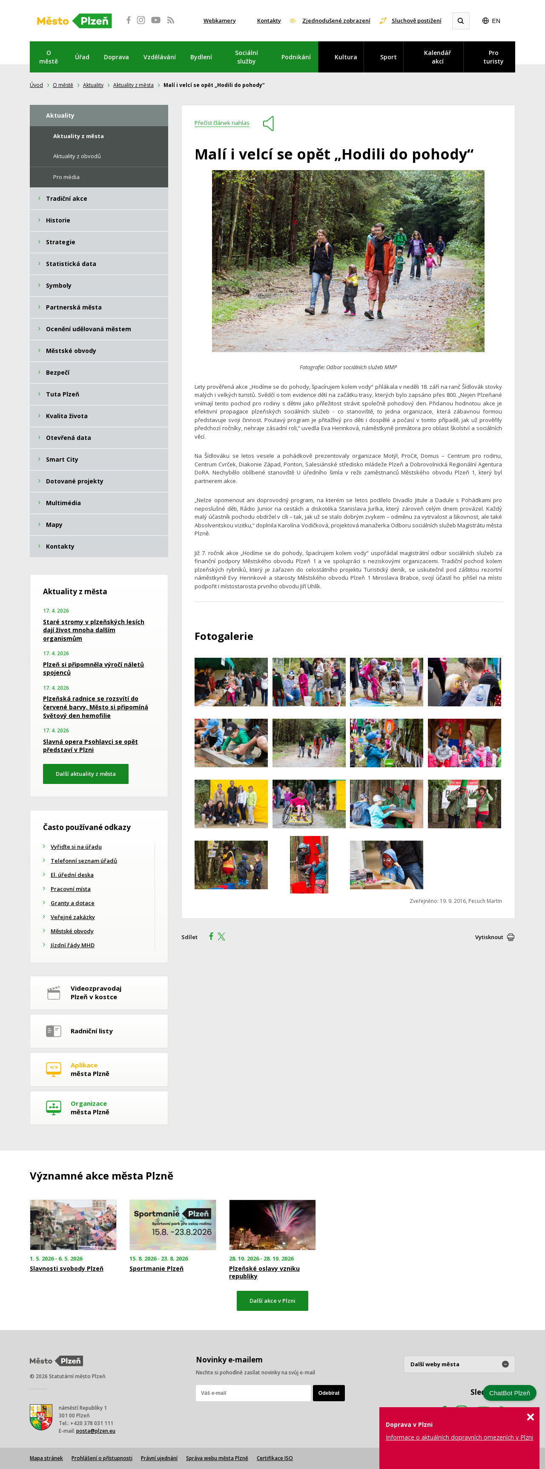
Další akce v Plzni (272, 1300)
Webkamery (220, 20)
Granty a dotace (73, 903)
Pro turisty (493, 57)
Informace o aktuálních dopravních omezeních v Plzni (459, 1437)
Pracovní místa (71, 889)
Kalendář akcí (437, 57)
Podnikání (296, 57)
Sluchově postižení (417, 20)
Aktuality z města (133, 85)
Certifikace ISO (275, 1458)
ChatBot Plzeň (509, 1393)
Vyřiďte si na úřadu (76, 846)
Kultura (346, 57)
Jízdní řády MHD (73, 945)
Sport (388, 57)
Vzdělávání (159, 57)
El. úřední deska (72, 875)
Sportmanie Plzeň (156, 1268)
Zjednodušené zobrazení (336, 20)
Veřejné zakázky (73, 917)
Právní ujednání (159, 1458)
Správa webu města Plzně (217, 1458)
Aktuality (93, 85)
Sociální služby (246, 57)
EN (496, 20)
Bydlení (201, 57)
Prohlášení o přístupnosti (102, 1458)
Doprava (116, 57)
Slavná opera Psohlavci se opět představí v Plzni (90, 745)
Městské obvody (72, 931)
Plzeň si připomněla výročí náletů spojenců (93, 668)
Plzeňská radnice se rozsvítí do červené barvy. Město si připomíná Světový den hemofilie (95, 706)
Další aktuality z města (86, 774)
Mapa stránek (46, 1458)
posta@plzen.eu (95, 1430)
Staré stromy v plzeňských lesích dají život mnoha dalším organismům (93, 630)
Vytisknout (489, 937)
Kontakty (269, 20)
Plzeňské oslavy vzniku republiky (264, 1272)
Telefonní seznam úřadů (84, 861)
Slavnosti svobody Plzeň (66, 1268)
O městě (48, 57)
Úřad (82, 57)
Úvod (36, 85)
